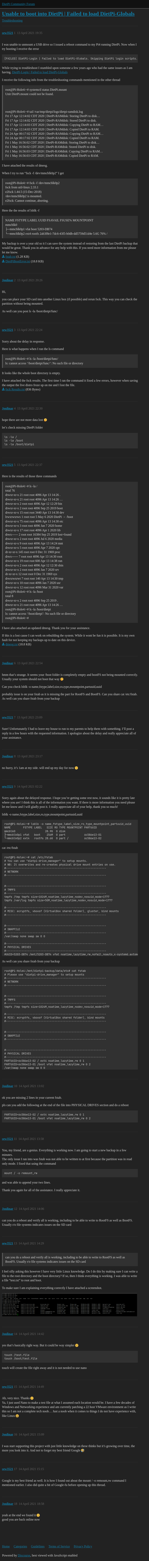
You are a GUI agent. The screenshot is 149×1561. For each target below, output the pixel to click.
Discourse (24, 1555)
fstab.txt (10, 256)
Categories (20, 1546)
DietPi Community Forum (18, 4)
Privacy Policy (83, 1546)
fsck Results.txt (15, 389)
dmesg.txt (11, 644)
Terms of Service (59, 1546)
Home (6, 1546)
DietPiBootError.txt (17, 261)
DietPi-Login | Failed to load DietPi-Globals (40, 72)
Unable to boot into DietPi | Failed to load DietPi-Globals (68, 14)
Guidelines (37, 1546)
